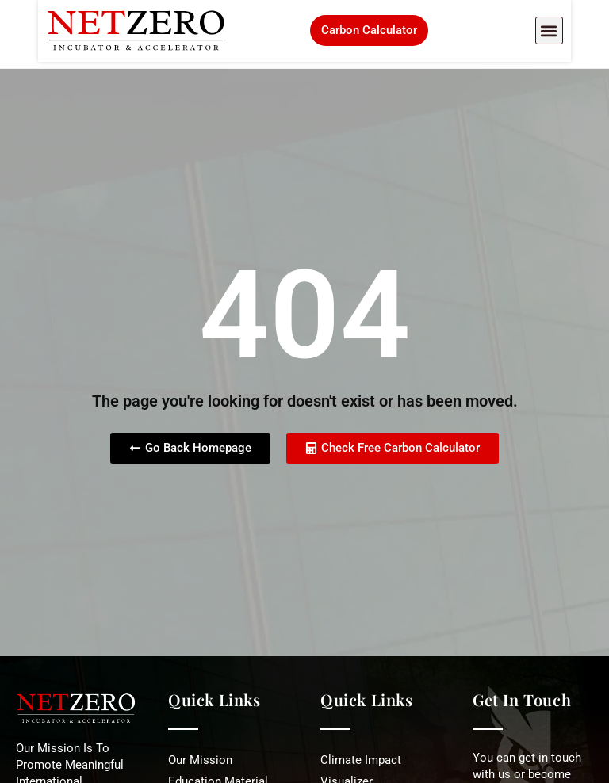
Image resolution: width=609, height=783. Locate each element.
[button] (587, 34)
